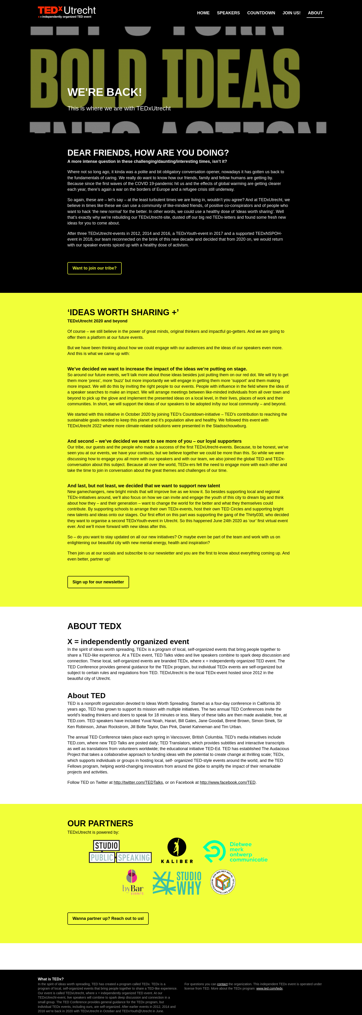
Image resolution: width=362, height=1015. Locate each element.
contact (222, 984)
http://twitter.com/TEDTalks (138, 782)
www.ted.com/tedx (269, 988)
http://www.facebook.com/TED (228, 782)
